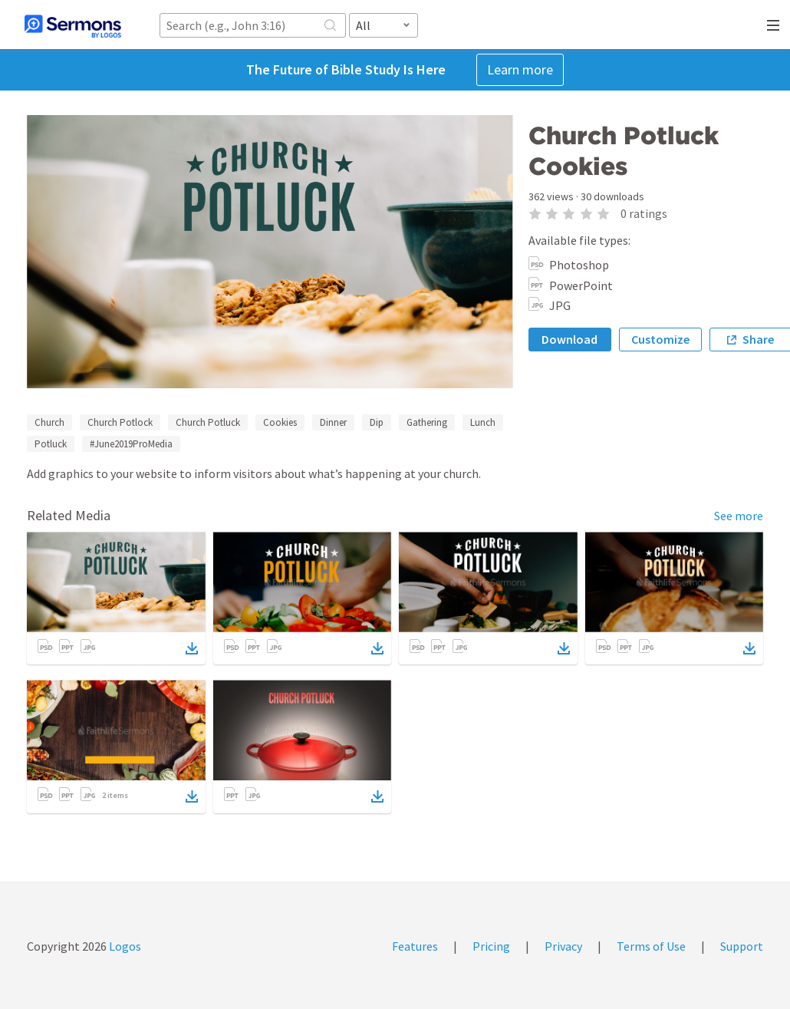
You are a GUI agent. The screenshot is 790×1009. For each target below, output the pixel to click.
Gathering (427, 422)
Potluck (51, 443)
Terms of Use (651, 946)
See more (738, 515)
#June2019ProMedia (131, 443)
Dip (376, 422)
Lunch (482, 422)
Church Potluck (208, 422)
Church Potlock (120, 422)
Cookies (280, 422)
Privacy (563, 946)
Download (569, 339)
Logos (124, 946)
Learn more (520, 69)
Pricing (491, 946)
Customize (660, 339)
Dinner (333, 422)
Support (741, 946)
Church (49, 422)
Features (415, 946)
